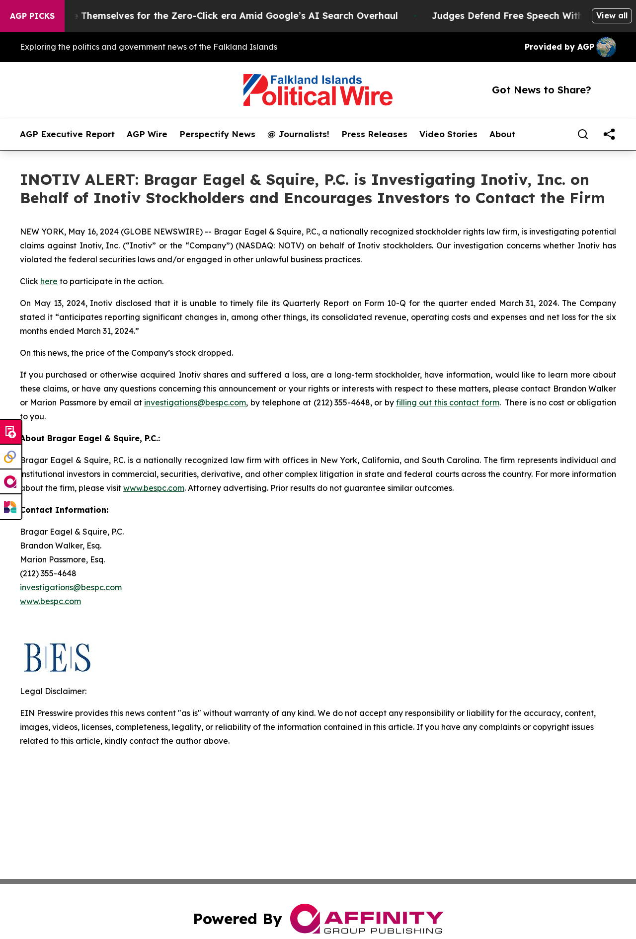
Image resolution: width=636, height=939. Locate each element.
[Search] (583, 134)
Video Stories (448, 134)
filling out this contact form (447, 402)
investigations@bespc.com (195, 402)
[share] (609, 134)
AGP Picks (32, 16)
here (49, 281)
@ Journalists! (298, 134)
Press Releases (374, 134)
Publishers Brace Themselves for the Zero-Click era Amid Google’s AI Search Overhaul (213, 15)
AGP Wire (147, 134)
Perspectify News (217, 134)
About (502, 134)
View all (612, 15)
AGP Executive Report (67, 134)
